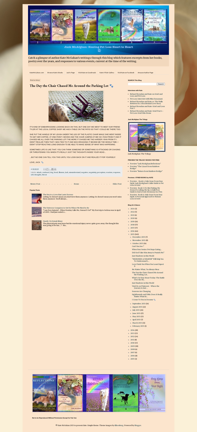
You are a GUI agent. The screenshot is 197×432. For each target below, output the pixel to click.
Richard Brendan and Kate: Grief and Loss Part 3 (147, 107)
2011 (133, 340)
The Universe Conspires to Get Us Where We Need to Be (66, 208)
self (32, 175)
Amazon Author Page (145, 73)
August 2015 (137, 307)
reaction (109, 172)
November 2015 (139, 240)
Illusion (61, 172)
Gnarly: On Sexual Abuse (53, 221)
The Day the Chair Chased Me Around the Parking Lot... (147, 274)
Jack (66, 172)
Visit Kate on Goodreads (87, 73)
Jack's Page (70, 73)
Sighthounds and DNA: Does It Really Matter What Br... (147, 295)
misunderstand (74, 172)
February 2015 (138, 326)
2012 (133, 336)
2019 (133, 222)
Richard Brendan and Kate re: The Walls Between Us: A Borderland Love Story (146, 103)
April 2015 (136, 320)
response (116, 172)
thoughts (37, 175)
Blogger (137, 425)
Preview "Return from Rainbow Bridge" (146, 171)
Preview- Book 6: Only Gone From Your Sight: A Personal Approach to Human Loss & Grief (146, 197)
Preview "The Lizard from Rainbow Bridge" (144, 167)
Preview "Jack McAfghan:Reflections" (145, 164)
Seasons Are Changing (141, 291)
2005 (133, 359)
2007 (133, 352)
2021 (133, 215)
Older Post (117, 184)
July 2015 (136, 310)
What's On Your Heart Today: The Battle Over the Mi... (148, 279)
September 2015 (139, 304)
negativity (92, 172)
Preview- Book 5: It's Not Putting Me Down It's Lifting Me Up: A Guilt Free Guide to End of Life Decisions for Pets (146, 190)
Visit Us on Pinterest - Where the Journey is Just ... (145, 287)
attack (39, 172)
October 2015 (138, 243)
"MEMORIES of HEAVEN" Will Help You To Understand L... (147, 260)
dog (51, 172)
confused (45, 172)
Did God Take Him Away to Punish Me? (148, 253)
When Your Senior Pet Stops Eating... (147, 249)
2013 (133, 333)
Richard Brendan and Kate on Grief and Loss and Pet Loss (146, 95)
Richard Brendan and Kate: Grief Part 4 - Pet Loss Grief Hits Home (147, 112)
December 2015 (139, 237)
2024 (133, 209)
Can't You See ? (138, 246)
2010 (133, 343)
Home (76, 184)
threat (44, 175)
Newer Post (35, 184)
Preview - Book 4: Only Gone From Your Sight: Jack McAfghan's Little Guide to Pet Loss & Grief (146, 183)
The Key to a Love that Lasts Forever (58, 195)
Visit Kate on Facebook (126, 73)
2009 (133, 346)
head (56, 172)
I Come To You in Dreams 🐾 (144, 300)
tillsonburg (119, 425)
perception (101, 172)
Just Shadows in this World (143, 256)
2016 (133, 231)
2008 (133, 349)
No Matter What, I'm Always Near (145, 269)
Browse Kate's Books (55, 73)
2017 (133, 228)
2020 (133, 218)
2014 (133, 330)
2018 (133, 225)
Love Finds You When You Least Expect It (148, 265)
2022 (133, 212)
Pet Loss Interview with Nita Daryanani (146, 99)
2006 (133, 356)
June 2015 (136, 313)
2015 (133, 234)
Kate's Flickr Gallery (107, 73)
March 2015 (137, 323)
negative (84, 172)
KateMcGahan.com (37, 73)
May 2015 (136, 316)
